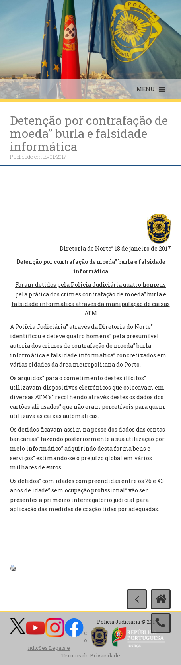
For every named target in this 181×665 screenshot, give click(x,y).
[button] (145, 89)
